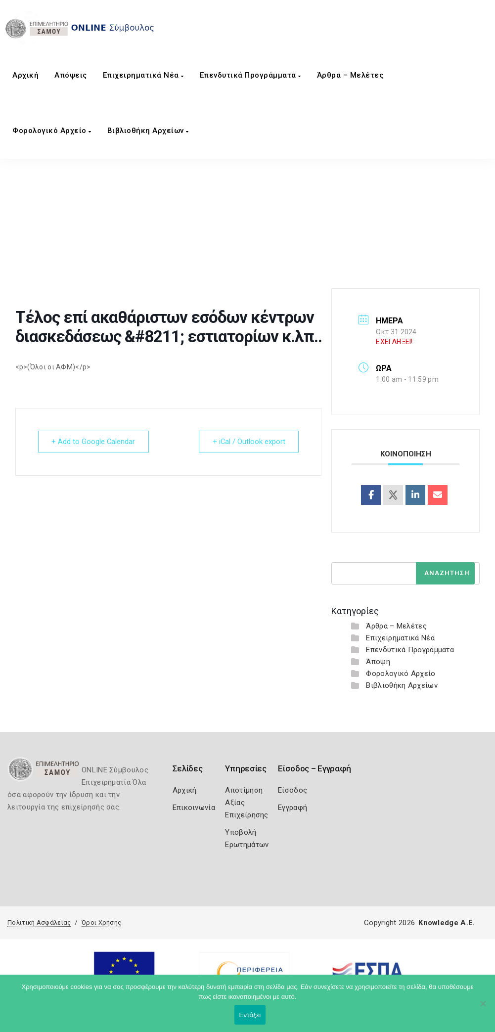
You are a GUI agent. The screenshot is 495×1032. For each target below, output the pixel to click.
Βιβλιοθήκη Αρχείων (148, 130)
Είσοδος (292, 790)
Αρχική (25, 75)
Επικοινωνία (194, 807)
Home (97, 246)
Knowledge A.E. (446, 922)
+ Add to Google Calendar (94, 441)
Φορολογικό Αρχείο (51, 130)
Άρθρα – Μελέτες (350, 75)
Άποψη (378, 661)
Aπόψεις (70, 75)
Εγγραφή (292, 807)
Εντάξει (250, 1015)
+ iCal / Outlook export (247, 441)
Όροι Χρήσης (101, 922)
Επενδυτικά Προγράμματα (250, 75)
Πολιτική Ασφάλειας (39, 922)
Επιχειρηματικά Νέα (143, 75)
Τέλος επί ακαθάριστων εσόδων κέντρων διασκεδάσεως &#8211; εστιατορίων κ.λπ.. (257, 246)
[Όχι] (483, 1008)
